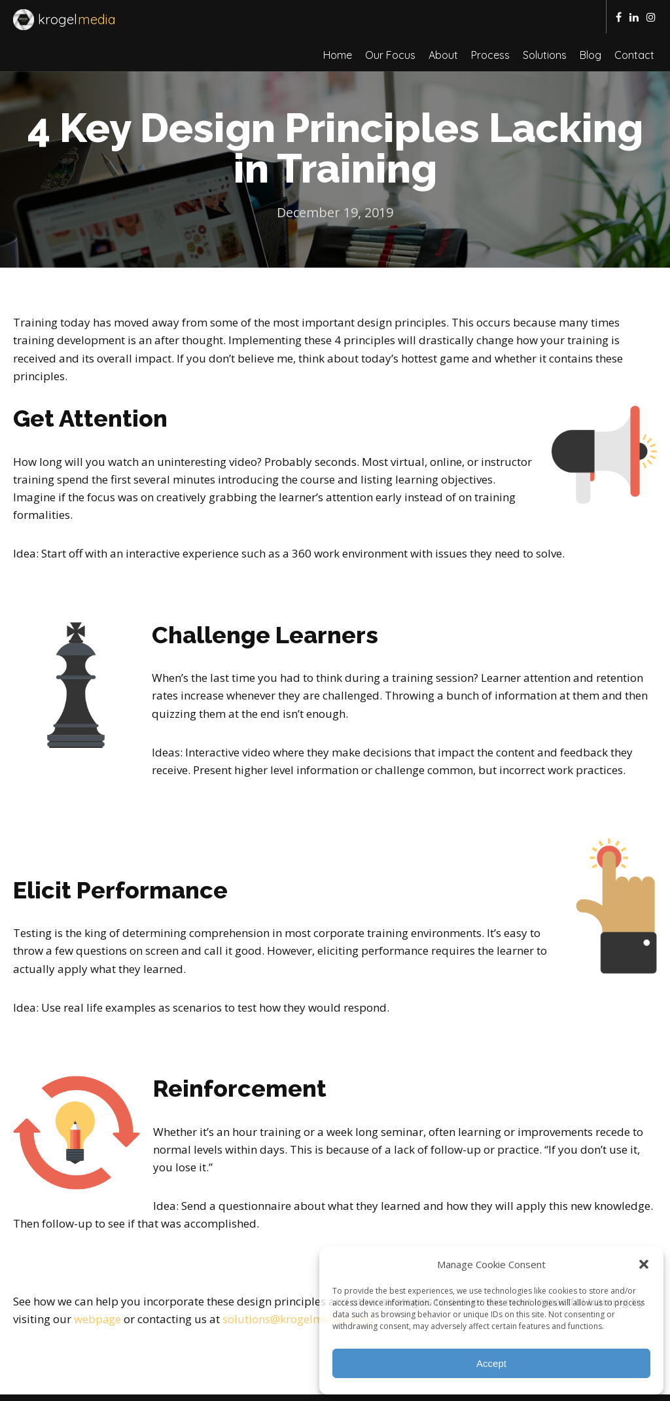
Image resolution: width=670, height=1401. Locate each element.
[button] (643, 1264)
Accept (491, 1363)
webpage (98, 1285)
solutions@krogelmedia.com (297, 1285)
